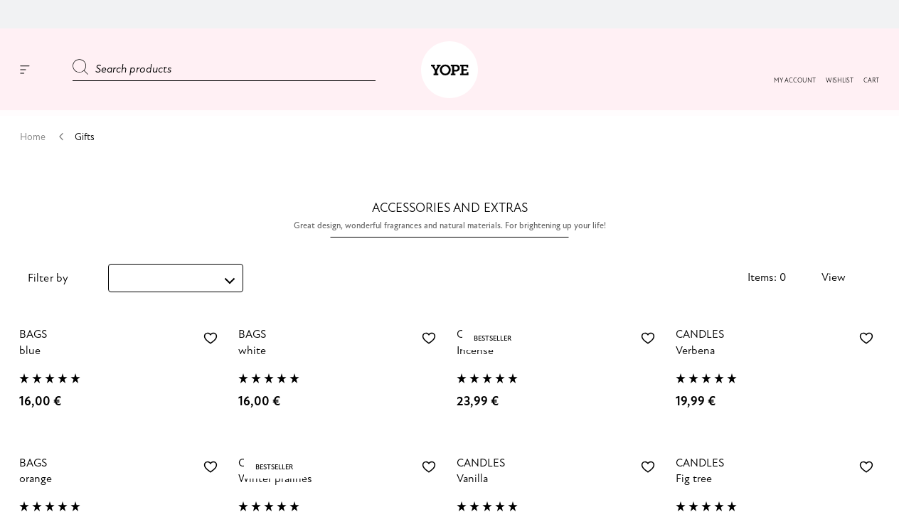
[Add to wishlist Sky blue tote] (210, 338)
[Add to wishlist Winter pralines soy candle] (429, 467)
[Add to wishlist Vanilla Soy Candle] (648, 467)
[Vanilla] (559, 486)
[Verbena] (778, 358)
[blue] (121, 358)
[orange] (121, 486)
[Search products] (224, 69)
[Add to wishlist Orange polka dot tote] (210, 467)
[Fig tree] (778, 486)
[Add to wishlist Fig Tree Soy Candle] (866, 467)
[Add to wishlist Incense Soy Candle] (648, 338)
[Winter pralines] (340, 486)
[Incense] (559, 358)
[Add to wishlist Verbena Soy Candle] (866, 338)
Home (34, 137)
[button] (839, 81)
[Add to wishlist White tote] (429, 338)
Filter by (48, 278)
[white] (340, 358)
